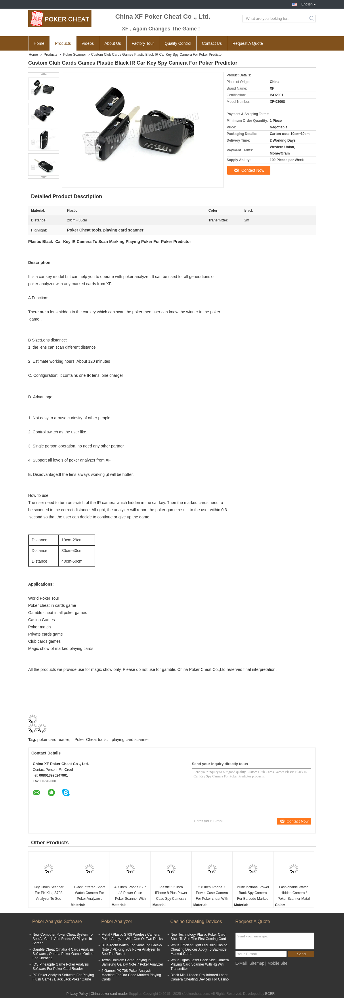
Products (63, 43)
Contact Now (252, 170)
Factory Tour (143, 43)
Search (312, 18)
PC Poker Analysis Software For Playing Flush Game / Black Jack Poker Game (63, 977)
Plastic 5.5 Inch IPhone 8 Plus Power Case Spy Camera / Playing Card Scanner (171, 893)
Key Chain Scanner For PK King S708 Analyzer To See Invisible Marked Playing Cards (48, 893)
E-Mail (241, 963)
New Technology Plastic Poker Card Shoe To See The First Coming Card (198, 937)
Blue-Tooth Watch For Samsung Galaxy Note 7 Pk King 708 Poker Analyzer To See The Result (132, 949)
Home (39, 43)
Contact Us (212, 43)
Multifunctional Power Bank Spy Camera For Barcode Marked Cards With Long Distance (252, 893)
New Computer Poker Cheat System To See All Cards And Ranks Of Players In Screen (63, 939)
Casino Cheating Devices (196, 921)
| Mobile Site (276, 963)
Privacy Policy (77, 994)
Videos (88, 43)
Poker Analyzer (116, 921)
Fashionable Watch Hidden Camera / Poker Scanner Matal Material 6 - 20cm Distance (294, 893)
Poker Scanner (74, 55)
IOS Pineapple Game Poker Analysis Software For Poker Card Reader (61, 966)
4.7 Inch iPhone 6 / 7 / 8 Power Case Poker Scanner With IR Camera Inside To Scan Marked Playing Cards (130, 893)
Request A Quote (247, 43)
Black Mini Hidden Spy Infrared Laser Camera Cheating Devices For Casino (200, 977)
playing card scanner (130, 739)
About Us (112, 43)
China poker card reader (109, 994)
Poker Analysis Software (57, 921)
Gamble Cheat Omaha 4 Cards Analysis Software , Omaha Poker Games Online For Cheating (63, 953)
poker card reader (53, 739)
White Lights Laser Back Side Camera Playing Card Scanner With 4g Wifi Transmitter (200, 964)
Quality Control (178, 43)
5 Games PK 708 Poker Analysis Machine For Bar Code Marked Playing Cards (131, 975)
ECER (270, 994)
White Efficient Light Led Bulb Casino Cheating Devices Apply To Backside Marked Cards (199, 949)
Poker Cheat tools (90, 739)
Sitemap (256, 963)
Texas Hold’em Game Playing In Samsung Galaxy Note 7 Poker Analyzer (132, 962)
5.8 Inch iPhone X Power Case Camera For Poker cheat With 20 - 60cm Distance (212, 893)
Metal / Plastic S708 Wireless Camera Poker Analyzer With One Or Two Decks (132, 937)
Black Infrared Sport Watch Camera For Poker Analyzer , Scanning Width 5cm (89, 893)
